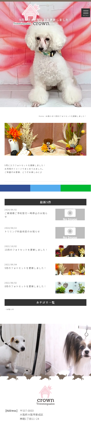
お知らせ (10, 309)
